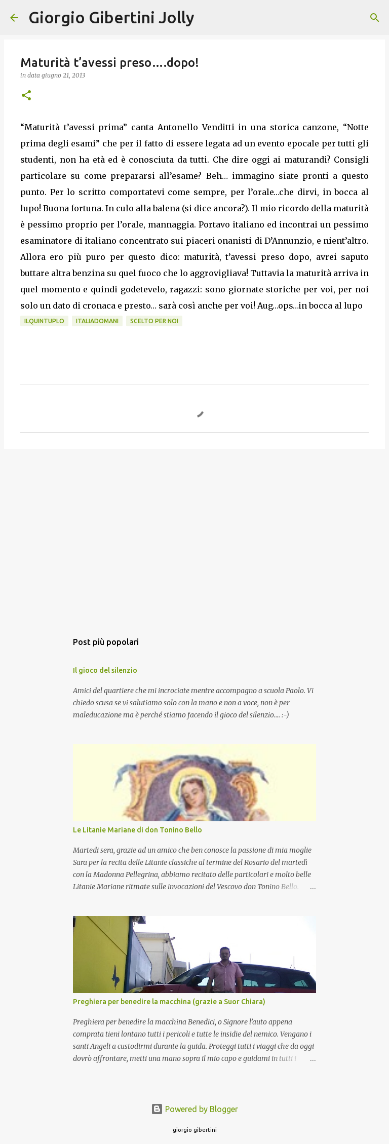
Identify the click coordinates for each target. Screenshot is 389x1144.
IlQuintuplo (44, 321)
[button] (26, 96)
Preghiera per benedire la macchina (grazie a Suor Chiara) (169, 1002)
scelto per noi (154, 321)
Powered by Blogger (194, 1109)
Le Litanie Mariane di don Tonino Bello (137, 830)
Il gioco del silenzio (105, 670)
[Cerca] (209, 18)
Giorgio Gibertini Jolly (111, 17)
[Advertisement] (194, 535)
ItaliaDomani (97, 321)
